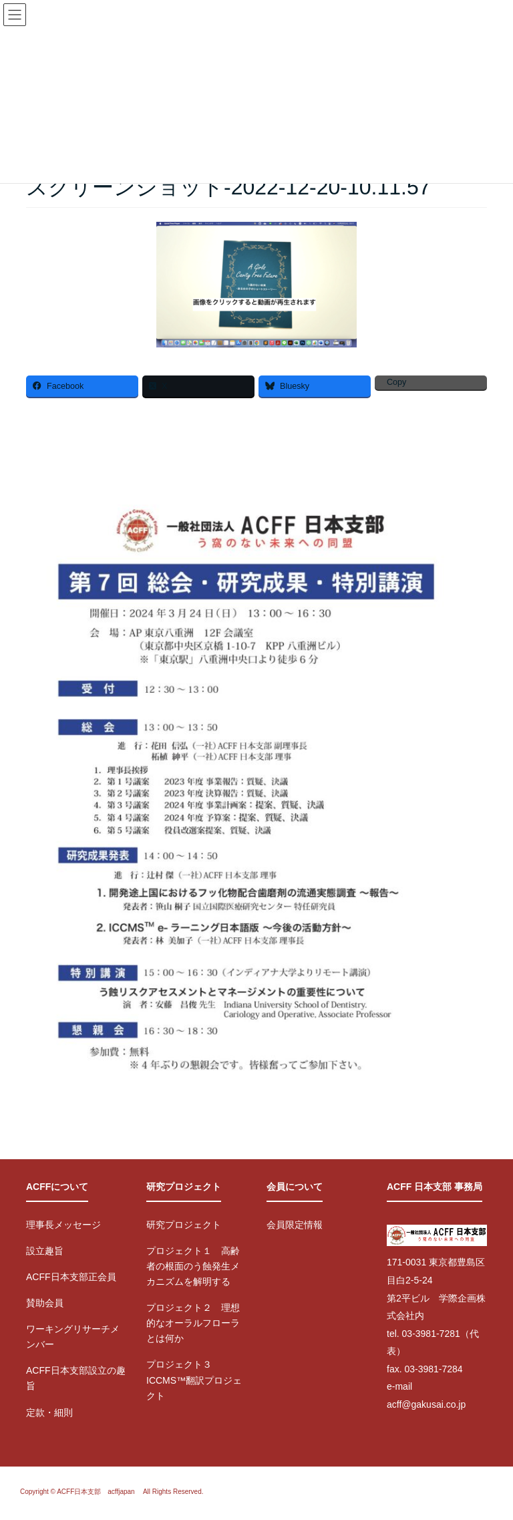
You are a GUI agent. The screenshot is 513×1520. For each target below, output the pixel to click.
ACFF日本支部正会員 (71, 1276)
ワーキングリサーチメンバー (73, 1337)
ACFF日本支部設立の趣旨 (76, 1378)
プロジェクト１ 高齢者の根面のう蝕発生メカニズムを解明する (193, 1266)
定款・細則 (49, 1412)
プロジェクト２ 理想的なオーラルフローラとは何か (193, 1323)
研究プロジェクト (183, 1224)
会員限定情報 (295, 1224)
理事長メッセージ (63, 1224)
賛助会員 (44, 1303)
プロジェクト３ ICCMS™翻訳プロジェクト (194, 1379)
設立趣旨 (44, 1250)
